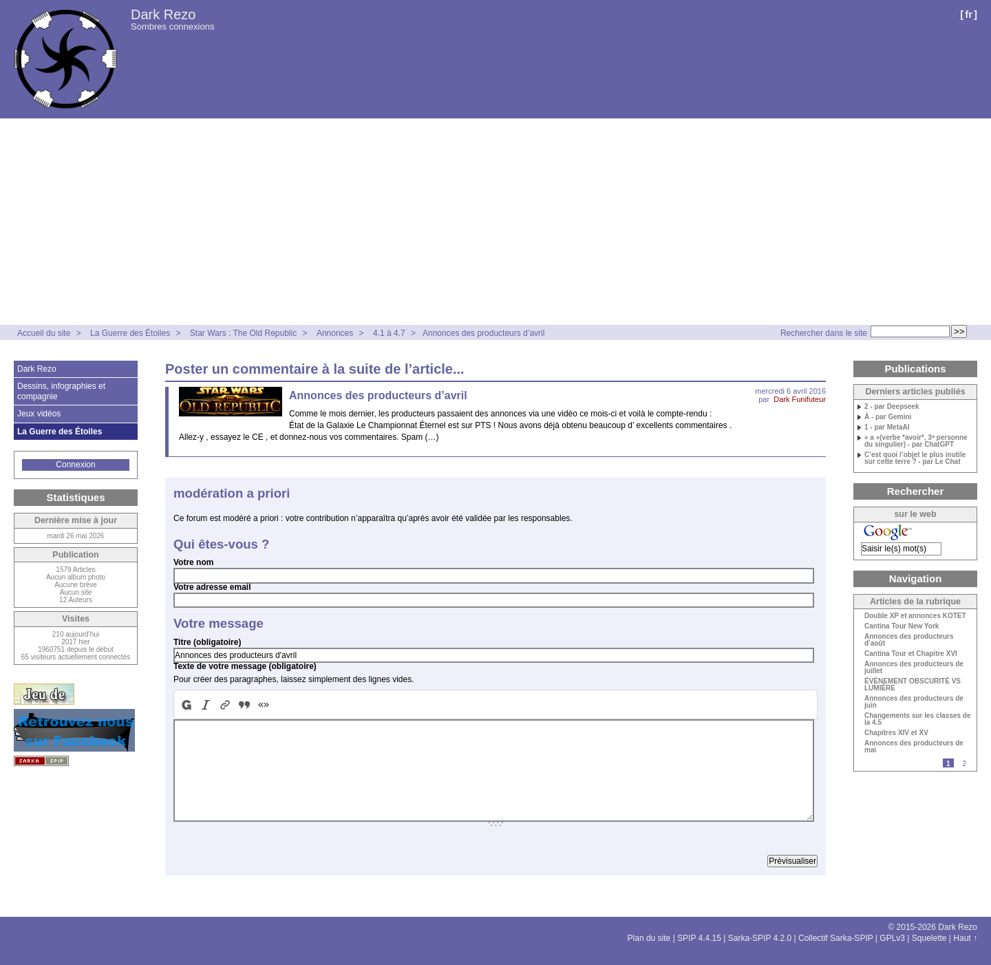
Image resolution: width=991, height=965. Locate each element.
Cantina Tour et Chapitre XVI (910, 653)
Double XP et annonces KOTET (915, 616)
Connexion (75, 464)
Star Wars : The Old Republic (243, 333)
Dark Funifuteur (800, 399)
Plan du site (649, 938)
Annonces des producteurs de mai (913, 747)
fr (968, 14)
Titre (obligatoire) (207, 642)
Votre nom (193, 562)
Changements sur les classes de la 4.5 (917, 719)
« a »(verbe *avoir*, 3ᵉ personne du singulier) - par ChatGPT (916, 441)
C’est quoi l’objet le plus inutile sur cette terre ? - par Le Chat (915, 458)
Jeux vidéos (39, 413)
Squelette (929, 938)
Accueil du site (43, 333)
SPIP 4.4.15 (699, 938)
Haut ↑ (965, 938)
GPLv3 (892, 938)
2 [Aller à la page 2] (964, 763)
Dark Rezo (163, 14)
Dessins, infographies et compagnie (61, 391)
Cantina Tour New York (901, 626)
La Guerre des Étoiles (130, 333)
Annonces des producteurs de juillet (913, 668)
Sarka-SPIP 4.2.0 (760, 938)
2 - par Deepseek (891, 406)
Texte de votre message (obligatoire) (245, 666)
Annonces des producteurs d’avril (483, 333)
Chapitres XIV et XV (896, 733)
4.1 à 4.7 (389, 333)
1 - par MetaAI (887, 427)
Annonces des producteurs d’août (908, 640)
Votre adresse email (212, 587)
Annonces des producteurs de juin (913, 702)
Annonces (335, 333)
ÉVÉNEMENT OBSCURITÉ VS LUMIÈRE (912, 685)
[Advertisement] (495, 221)
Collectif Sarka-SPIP (835, 938)
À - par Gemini (887, 417)
